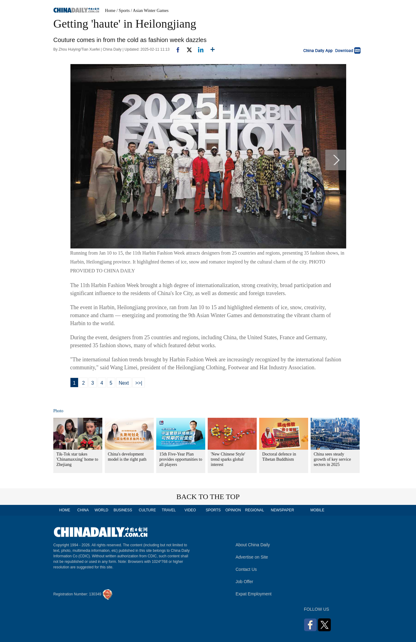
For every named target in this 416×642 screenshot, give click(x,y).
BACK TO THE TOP (208, 497)
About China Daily (253, 544)
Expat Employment (254, 593)
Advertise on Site (252, 557)
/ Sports (123, 10)
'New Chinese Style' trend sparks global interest (228, 459)
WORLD (101, 510)
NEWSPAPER (282, 510)
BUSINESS (123, 510)
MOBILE (317, 510)
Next (124, 383)
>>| (138, 383)
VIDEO (190, 510)
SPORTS (213, 510)
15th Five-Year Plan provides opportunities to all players (180, 459)
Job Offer (244, 581)
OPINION (233, 510)
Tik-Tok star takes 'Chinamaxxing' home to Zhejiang (77, 459)
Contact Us (246, 569)
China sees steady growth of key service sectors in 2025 (332, 459)
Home (110, 10)
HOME (64, 510)
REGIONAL (254, 510)
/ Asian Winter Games (149, 10)
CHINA (83, 510)
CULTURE (147, 510)
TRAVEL (169, 510)
